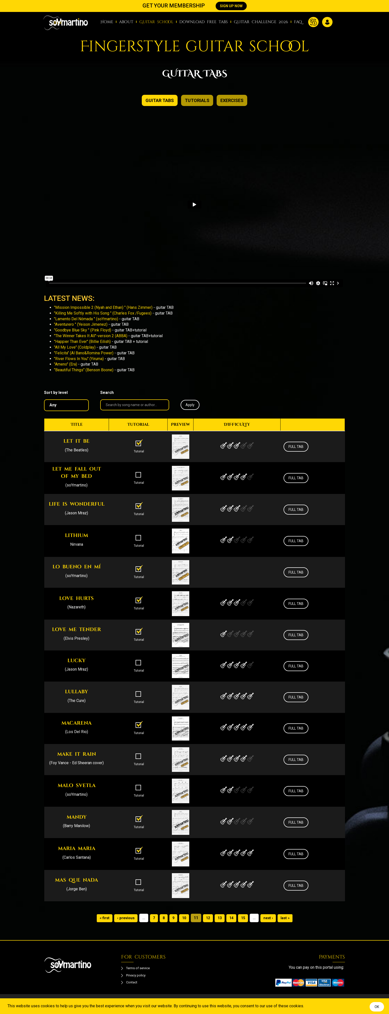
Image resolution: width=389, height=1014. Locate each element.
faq (298, 22)
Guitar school (156, 22)
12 (208, 917)
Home (106, 22)
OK (377, 1007)
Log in (327, 22)
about (126, 22)
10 (184, 917)
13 (220, 917)
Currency (313, 22)
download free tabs (203, 22)
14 (232, 917)
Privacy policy (138, 976)
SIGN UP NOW (231, 6)
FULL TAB (296, 447)
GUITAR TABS (160, 100)
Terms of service (141, 968)
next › (270, 917)
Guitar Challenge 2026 (261, 22)
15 (245, 917)
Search (107, 392)
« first (101, 917)
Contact (132, 985)
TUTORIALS (197, 100)
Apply (190, 405)
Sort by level (56, 392)
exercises (231, 100)
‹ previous (123, 917)
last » (288, 917)
